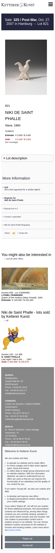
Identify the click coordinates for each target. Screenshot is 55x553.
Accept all (27, 545)
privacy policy (14, 530)
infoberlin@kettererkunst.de (17, 445)
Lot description (16, 158)
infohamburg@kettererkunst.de (19, 419)
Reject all (27, 538)
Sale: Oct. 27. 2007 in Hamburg (27, 22)
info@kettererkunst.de (15, 393)
